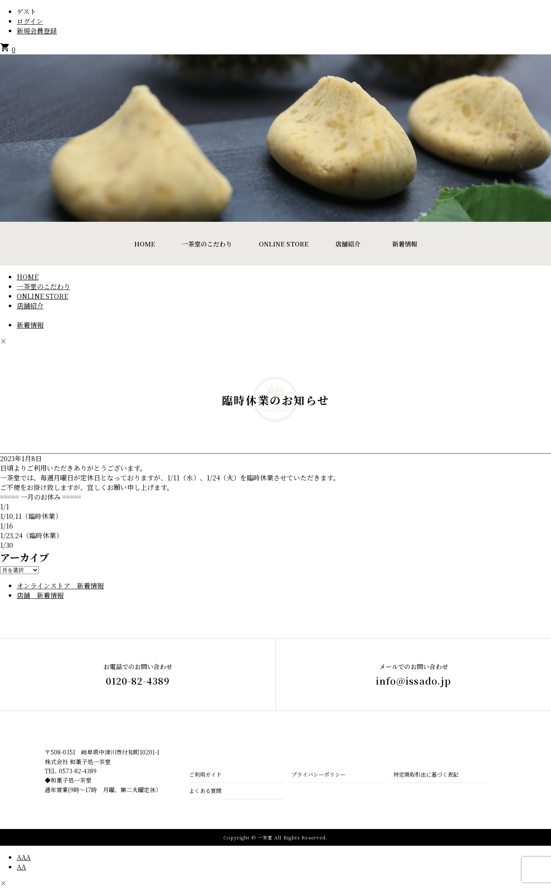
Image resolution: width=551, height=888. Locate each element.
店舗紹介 (347, 243)
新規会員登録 (37, 31)
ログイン (30, 21)
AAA (24, 857)
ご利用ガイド (205, 774)
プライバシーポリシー (318, 774)
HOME (144, 243)
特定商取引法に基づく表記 (426, 774)
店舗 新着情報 (40, 595)
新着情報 (404, 243)
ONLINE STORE (284, 243)
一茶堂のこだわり (207, 243)
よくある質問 (205, 791)
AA (21, 867)
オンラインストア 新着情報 (60, 585)
